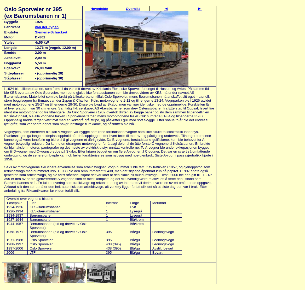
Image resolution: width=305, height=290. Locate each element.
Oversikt (133, 9)
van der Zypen (47, 27)
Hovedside (99, 9)
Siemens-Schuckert (51, 32)
